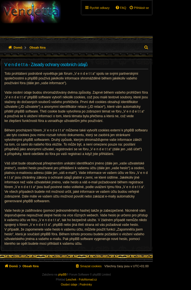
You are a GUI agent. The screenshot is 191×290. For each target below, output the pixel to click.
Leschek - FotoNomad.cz (81, 279)
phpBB (62, 274)
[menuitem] (139, 7)
